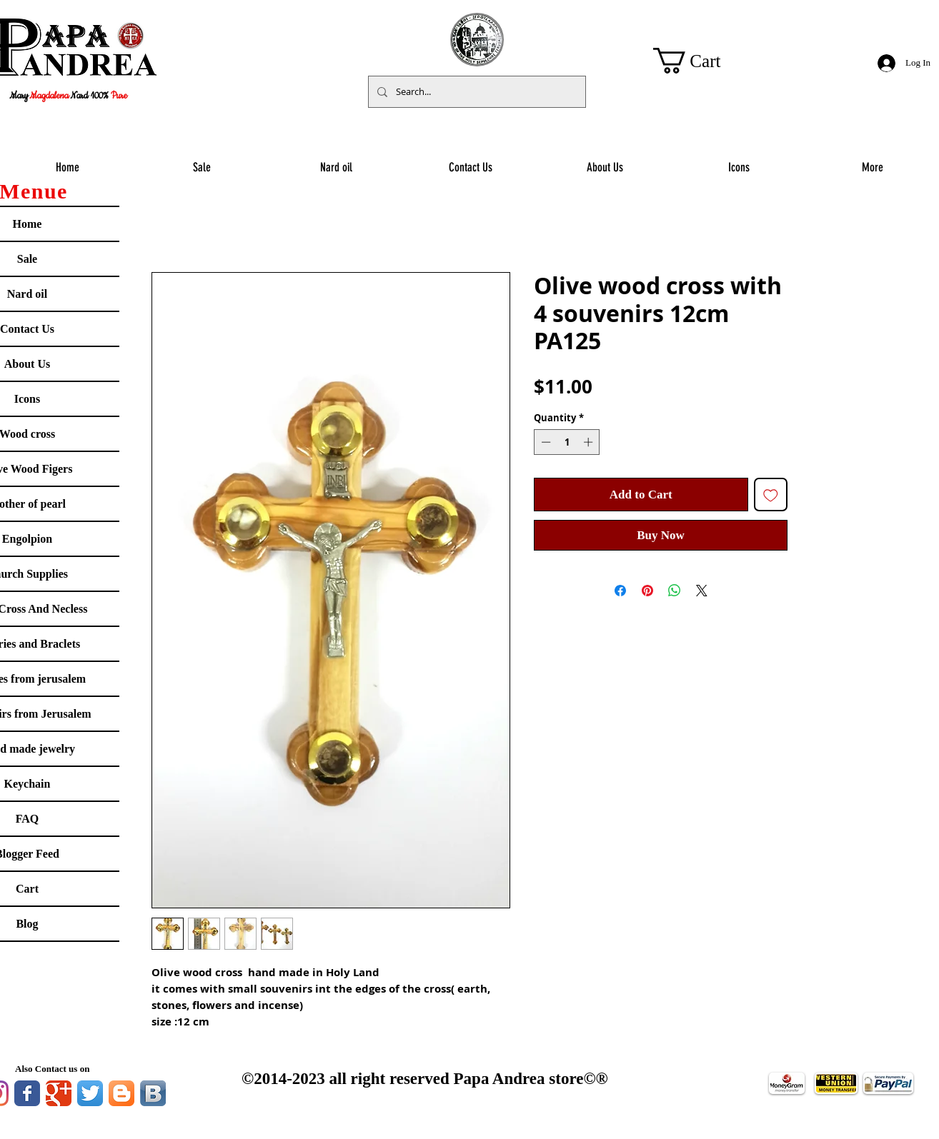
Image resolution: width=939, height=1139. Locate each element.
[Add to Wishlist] (771, 495)
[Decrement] (544, 442)
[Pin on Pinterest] (647, 590)
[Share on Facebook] (620, 590)
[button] (701, 61)
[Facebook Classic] (27, 1093)
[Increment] (589, 442)
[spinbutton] (567, 442)
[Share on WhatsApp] (674, 590)
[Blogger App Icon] (121, 1093)
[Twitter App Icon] (90, 1093)
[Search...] (475, 91)
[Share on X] (701, 590)
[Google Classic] (58, 1093)
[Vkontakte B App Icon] (153, 1093)
